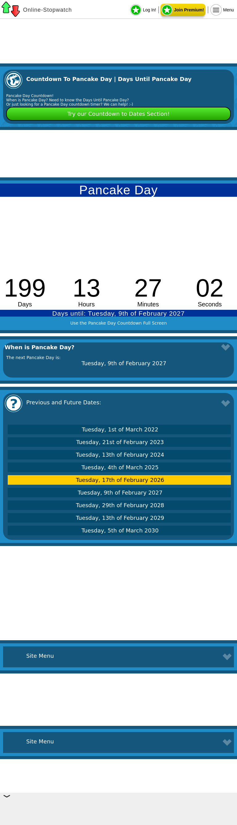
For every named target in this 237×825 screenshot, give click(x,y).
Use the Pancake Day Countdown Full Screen (118, 323)
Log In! (149, 9)
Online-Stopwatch (47, 10)
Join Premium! (189, 9)
